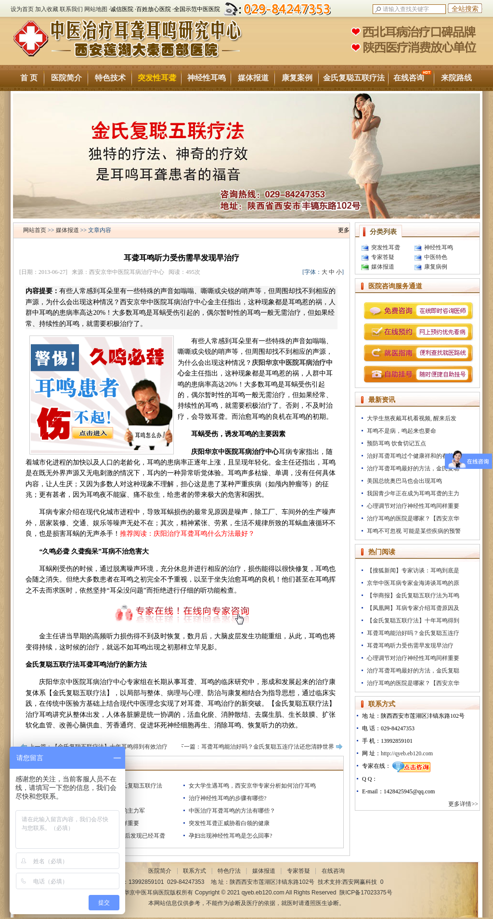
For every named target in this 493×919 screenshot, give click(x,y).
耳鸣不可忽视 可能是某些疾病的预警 (414, 531)
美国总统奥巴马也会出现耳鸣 (404, 481)
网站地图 (95, 9)
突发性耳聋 (157, 78)
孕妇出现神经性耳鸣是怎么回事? (230, 835)
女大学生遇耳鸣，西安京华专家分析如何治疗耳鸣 (252, 785)
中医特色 (435, 257)
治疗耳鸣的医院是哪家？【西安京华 (413, 518)
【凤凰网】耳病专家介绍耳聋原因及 (413, 608)
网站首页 (34, 230)
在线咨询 (412, 76)
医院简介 (66, 78)
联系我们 (71, 9)
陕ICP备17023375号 (365, 892)
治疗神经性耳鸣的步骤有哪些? (227, 798)
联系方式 (194, 870)
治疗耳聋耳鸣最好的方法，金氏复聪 (413, 468)
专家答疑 (382, 257)
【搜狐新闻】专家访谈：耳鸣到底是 (413, 570)
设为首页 (22, 9)
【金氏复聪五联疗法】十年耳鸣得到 (413, 620)
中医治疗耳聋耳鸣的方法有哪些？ (232, 810)
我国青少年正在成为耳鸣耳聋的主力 (413, 493)
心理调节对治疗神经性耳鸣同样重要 (413, 506)
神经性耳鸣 (206, 78)
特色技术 (110, 78)
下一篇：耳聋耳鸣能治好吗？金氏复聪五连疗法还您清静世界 (256, 746)
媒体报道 (253, 78)
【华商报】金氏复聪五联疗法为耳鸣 (413, 595)
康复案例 (297, 78)
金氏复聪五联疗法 (354, 78)
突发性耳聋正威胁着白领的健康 (229, 823)
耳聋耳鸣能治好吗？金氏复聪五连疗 (413, 633)
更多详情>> (464, 804)
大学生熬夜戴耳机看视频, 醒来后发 (411, 418)
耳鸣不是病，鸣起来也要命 (401, 430)
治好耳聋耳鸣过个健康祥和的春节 (410, 456)
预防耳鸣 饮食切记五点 (396, 443)
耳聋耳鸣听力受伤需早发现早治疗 (410, 645)
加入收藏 (46, 9)
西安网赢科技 (359, 882)
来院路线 (456, 78)
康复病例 (435, 266)
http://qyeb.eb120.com (407, 753)
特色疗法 (229, 870)
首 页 (29, 78)
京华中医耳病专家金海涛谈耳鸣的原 (413, 583)
